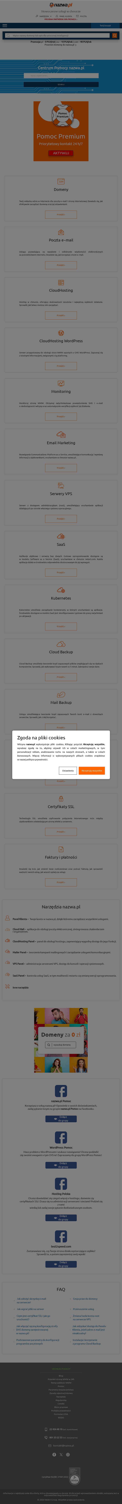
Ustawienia (68, 770)
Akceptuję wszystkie (91, 770)
